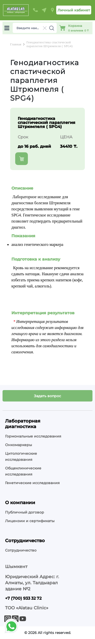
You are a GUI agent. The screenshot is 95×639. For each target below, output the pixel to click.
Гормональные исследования (33, 436)
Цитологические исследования (21, 456)
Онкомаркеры (18, 445)
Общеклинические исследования (23, 471)
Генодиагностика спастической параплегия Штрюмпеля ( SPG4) (49, 44)
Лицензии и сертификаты (29, 521)
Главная (15, 44)
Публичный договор (24, 512)
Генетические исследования (32, 483)
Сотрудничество (20, 550)
